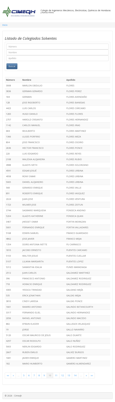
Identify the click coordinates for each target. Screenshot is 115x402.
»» (92, 375)
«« (8, 375)
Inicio (5, 24)
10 (50, 375)
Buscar (11, 66)
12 (62, 375)
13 (69, 375)
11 (56, 375)
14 (75, 375)
